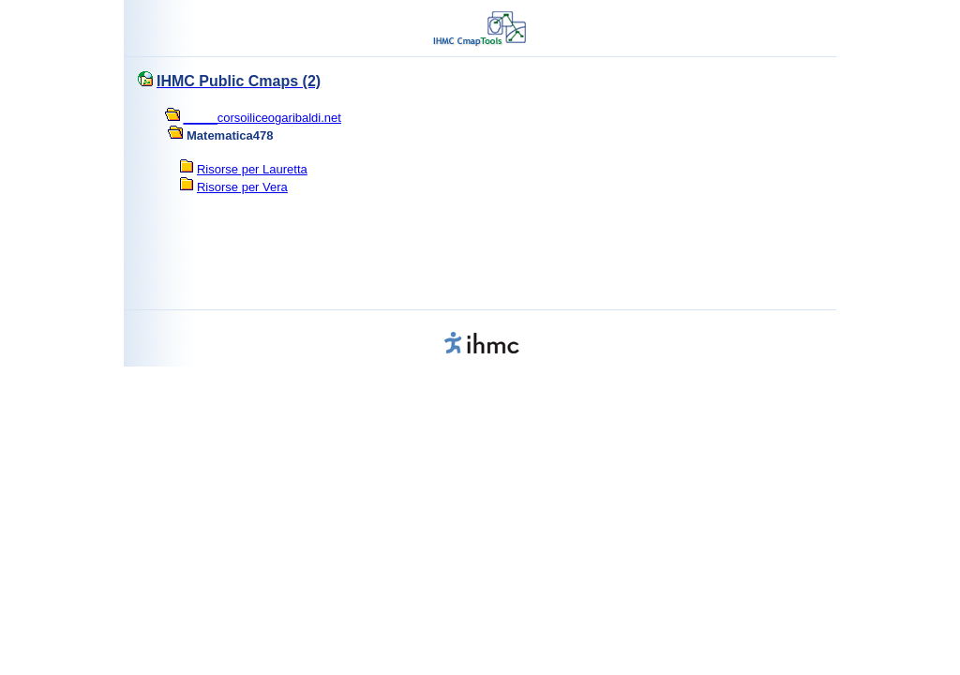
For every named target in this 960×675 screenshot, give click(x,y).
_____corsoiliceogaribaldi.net (262, 118)
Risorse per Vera (242, 187)
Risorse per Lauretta (252, 169)
